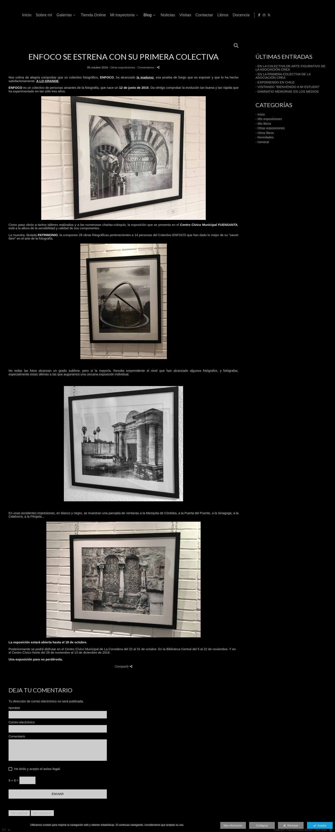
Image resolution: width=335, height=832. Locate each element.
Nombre (14, 708)
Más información (233, 825)
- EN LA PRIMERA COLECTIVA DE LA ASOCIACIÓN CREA (283, 76)
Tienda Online (165, 15)
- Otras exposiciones (270, 128)
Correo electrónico (22, 722)
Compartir (123, 666)
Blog (219, 15)
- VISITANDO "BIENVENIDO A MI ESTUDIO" (288, 87)
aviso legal (51, 769)
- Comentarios (145, 67)
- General (262, 142)
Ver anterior (19, 813)
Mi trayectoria (194, 15)
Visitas (257, 15)
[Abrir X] (328, 15)
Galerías (135, 15)
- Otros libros (265, 133)
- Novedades (265, 137)
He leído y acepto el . (36, 769)
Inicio (98, 15)
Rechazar (290, 826)
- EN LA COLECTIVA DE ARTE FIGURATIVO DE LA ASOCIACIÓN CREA (290, 67)
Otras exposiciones (122, 67)
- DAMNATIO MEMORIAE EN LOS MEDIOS (287, 91)
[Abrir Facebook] (318, 15)
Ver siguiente (42, 813)
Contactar (276, 15)
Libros (294, 15)
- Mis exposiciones (269, 119)
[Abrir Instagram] (323, 15)
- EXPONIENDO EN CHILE (275, 82)
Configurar (262, 825)
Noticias (239, 15)
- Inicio (260, 114)
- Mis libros (263, 123)
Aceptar (319, 826)
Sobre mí (115, 15)
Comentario (17, 736)
